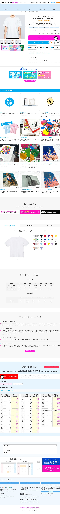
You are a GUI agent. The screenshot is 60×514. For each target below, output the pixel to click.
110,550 (58, 404)
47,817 (38, 415)
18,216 (17, 430)
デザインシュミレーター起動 (39, 43)
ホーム (21, 2)
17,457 (17, 429)
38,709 (38, 398)
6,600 (17, 408)
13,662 (17, 422)
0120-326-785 (44, 497)
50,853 (38, 420)
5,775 (17, 406)
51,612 (38, 422)
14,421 (17, 423)
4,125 (17, 404)
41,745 (38, 404)
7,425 (17, 409)
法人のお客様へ (56, 47)
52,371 (38, 423)
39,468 (38, 399)
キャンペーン (32, 2)
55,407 (38, 429)
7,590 (17, 411)
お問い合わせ (44, 2)
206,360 (58, 423)
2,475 (17, 401)
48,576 (38, 416)
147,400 (58, 412)
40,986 (38, 402)
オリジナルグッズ (42, 9)
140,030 (58, 409)
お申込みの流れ (38, 2)
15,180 (17, 424)
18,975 (17, 431)
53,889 (38, 426)
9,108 (17, 413)
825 (17, 398)
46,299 (38, 412)
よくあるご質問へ (29, 351)
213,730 (58, 424)
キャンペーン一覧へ (29, 81)
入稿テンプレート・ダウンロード (36, 47)
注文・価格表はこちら (43, 38)
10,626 (17, 416)
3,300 (17, 402)
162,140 (58, 415)
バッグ (30, 9)
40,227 (38, 401)
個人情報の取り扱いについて (35, 510)
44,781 (38, 409)
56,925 (38, 431)
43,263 (38, 406)
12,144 (17, 419)
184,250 (58, 419)
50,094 (38, 419)
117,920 (58, 405)
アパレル (18, 9)
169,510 (58, 416)
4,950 (17, 405)
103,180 (58, 402)
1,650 (17, 399)
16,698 (17, 427)
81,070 (58, 398)
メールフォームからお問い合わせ (47, 498)
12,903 (17, 420)
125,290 (58, 406)
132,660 (58, 408)
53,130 (38, 424)
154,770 (58, 413)
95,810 (58, 401)
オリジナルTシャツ (31, 11)
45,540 (38, 411)
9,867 (17, 415)
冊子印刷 (54, 9)
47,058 (38, 413)
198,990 (58, 422)
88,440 (58, 399)
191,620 (58, 420)
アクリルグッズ (6, 9)
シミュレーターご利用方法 (55, 43)
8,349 (17, 412)
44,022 (38, 408)
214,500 (58, 426)
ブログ (24, 2)
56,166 (38, 430)
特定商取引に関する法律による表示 (25, 510)
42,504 (38, 405)
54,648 (38, 427)
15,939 (17, 426)
